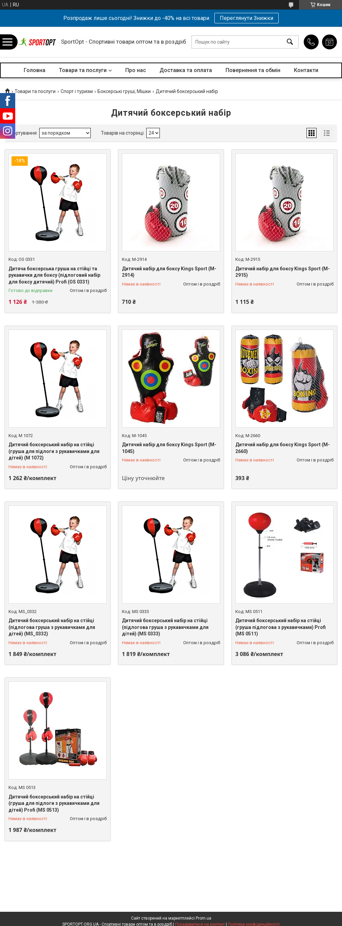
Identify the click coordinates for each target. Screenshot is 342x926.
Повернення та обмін (253, 70)
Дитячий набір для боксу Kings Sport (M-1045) (169, 448)
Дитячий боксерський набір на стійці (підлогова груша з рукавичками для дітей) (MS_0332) (51, 627)
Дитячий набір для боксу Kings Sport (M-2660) (282, 448)
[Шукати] (290, 42)
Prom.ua (203, 918)
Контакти (306, 70)
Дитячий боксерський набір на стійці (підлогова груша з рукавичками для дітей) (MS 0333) (165, 627)
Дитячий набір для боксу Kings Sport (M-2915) (282, 272)
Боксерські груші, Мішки (124, 91)
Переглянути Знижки (246, 18)
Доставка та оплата (185, 70)
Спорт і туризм (77, 91)
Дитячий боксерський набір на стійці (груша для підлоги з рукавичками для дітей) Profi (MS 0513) (54, 803)
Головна (34, 70)
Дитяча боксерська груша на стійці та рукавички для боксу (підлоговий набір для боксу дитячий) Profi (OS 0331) (54, 275)
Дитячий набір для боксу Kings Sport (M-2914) (169, 272)
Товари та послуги (83, 70)
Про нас (135, 70)
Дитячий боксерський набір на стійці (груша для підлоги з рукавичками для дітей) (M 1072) (54, 451)
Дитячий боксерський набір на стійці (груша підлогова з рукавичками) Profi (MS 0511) (280, 627)
